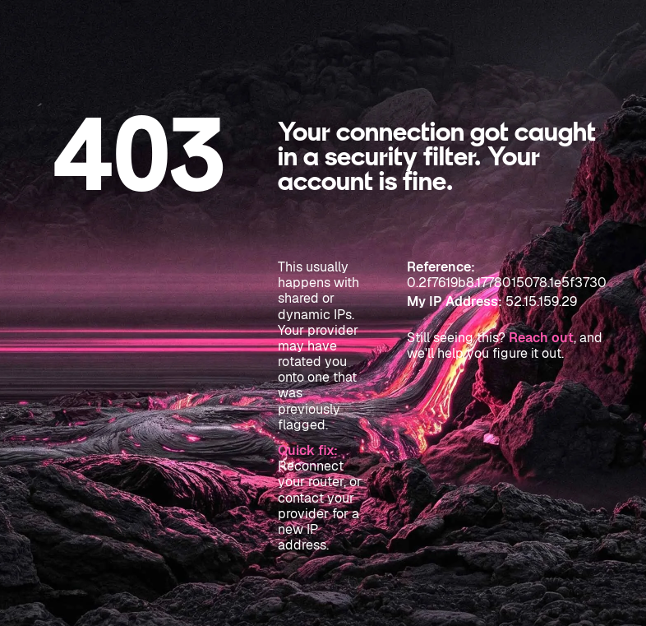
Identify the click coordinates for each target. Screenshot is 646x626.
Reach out (541, 337)
